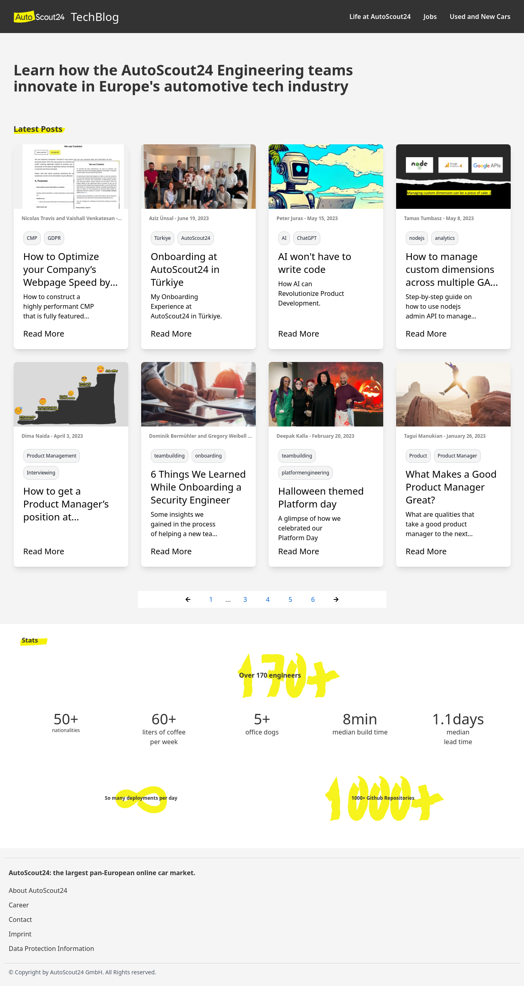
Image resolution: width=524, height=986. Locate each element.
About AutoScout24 (38, 890)
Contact (20, 919)
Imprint (20, 934)
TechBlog (66, 16)
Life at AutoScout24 (380, 16)
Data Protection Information (51, 948)
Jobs (430, 16)
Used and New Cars (480, 16)
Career (19, 905)
